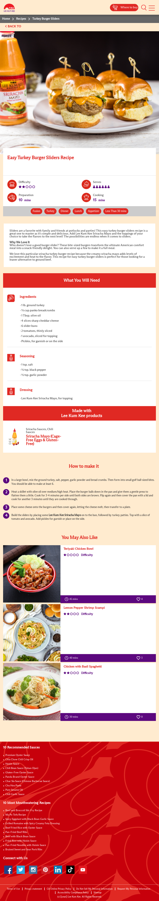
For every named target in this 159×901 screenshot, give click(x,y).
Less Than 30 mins (115, 211)
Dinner (65, 211)
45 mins (72, 599)
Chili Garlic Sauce (14, 794)
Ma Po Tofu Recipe (15, 815)
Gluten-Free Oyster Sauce (19, 772)
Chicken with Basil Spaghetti (83, 666)
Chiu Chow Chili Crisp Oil (19, 759)
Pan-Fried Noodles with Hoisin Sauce (25, 845)
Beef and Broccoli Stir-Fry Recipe (23, 810)
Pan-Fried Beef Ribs (16, 832)
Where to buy (129, 7)
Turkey (50, 211)
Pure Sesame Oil (14, 790)
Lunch (78, 211)
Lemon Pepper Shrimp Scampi (84, 607)
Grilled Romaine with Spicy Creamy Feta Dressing (32, 823)
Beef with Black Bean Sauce (20, 836)
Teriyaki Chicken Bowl (78, 548)
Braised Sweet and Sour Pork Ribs (23, 849)
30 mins (72, 717)
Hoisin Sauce (12, 764)
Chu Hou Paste (13, 785)
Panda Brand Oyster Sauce (19, 777)
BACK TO (15, 26)
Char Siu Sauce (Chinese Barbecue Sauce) (27, 781)
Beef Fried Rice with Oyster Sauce (23, 828)
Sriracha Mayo (72, 515)
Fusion (36, 211)
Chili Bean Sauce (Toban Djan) (21, 768)
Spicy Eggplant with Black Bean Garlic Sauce (29, 819)
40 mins (72, 658)
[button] (144, 8)
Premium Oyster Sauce (17, 755)
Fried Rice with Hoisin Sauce (20, 841)
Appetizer (93, 211)
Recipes (21, 18)
